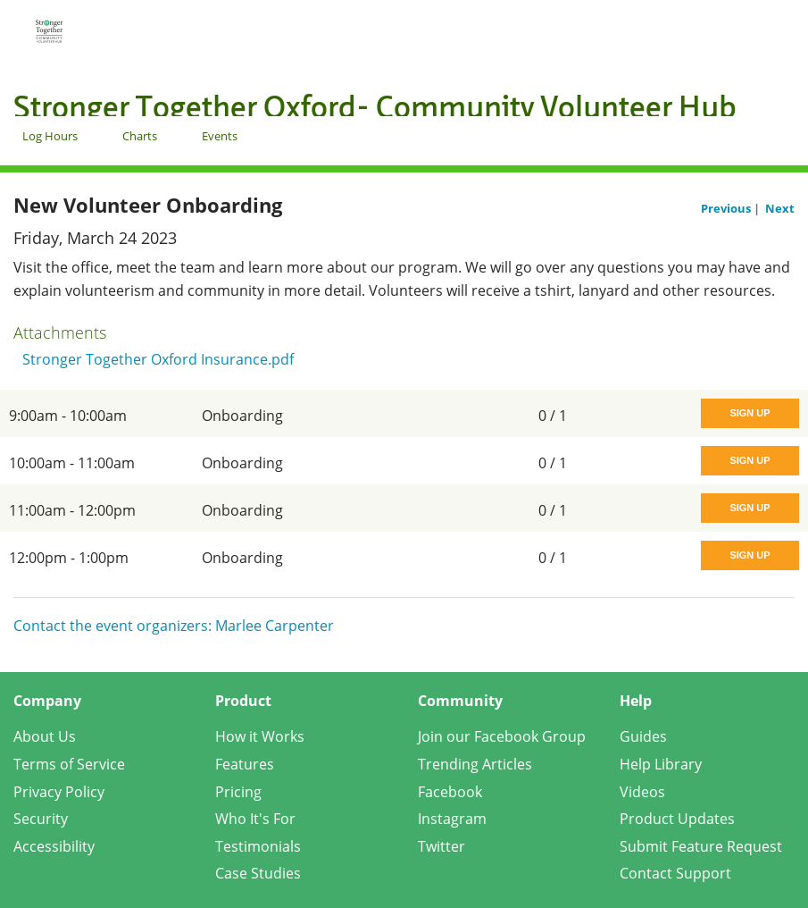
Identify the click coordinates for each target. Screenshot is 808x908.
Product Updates (677, 818)
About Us (44, 736)
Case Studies (258, 873)
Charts (139, 136)
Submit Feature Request (701, 846)
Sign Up (749, 413)
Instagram (452, 818)
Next (780, 208)
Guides (643, 736)
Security (40, 818)
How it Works (259, 736)
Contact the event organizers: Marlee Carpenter (173, 625)
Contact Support (675, 873)
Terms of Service (69, 764)
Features (244, 764)
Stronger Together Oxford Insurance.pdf (158, 359)
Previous (727, 208)
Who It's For (255, 818)
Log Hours (50, 136)
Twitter (441, 846)
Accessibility (54, 846)
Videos (642, 792)
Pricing (238, 792)
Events (219, 136)
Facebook (450, 792)
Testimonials (258, 846)
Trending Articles (475, 764)
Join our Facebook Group (502, 736)
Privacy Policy (58, 792)
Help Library (661, 764)
